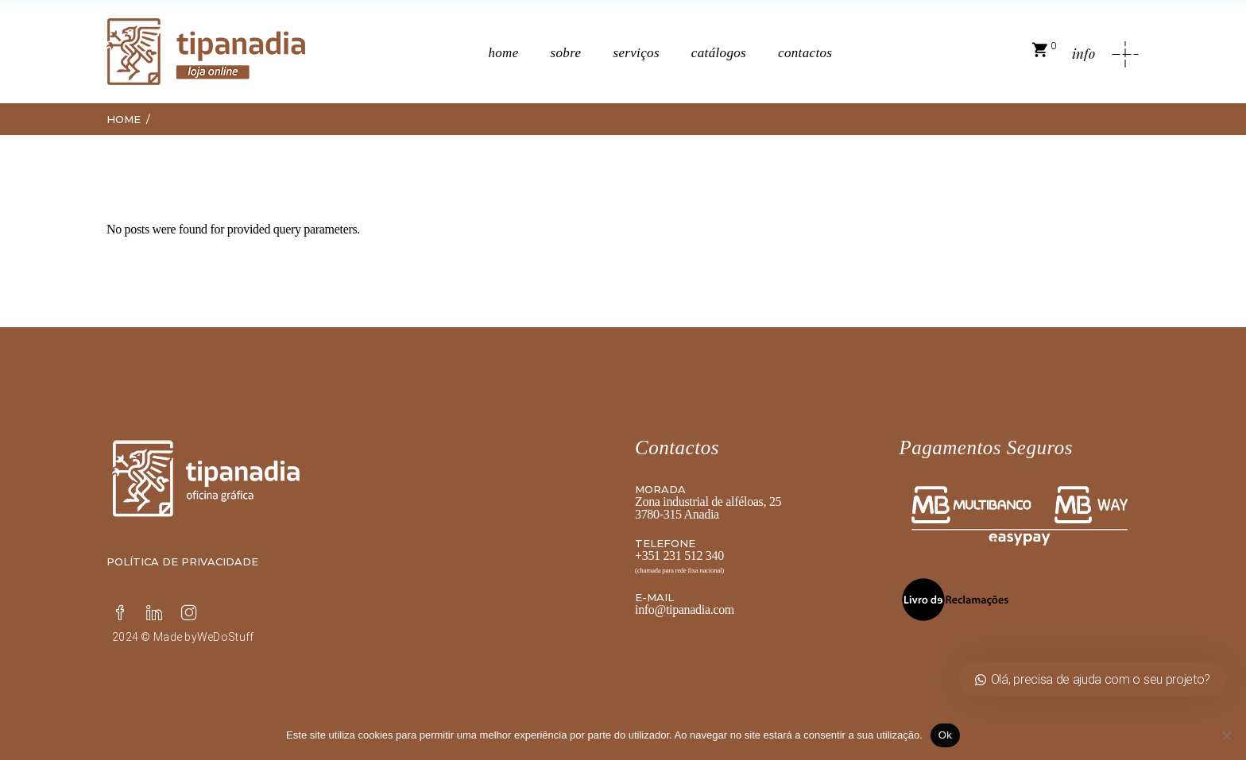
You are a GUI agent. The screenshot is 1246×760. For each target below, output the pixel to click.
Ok (945, 735)
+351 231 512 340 (679, 555)
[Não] (1226, 735)
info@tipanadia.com (684, 609)
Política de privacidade (182, 561)
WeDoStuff (225, 637)
